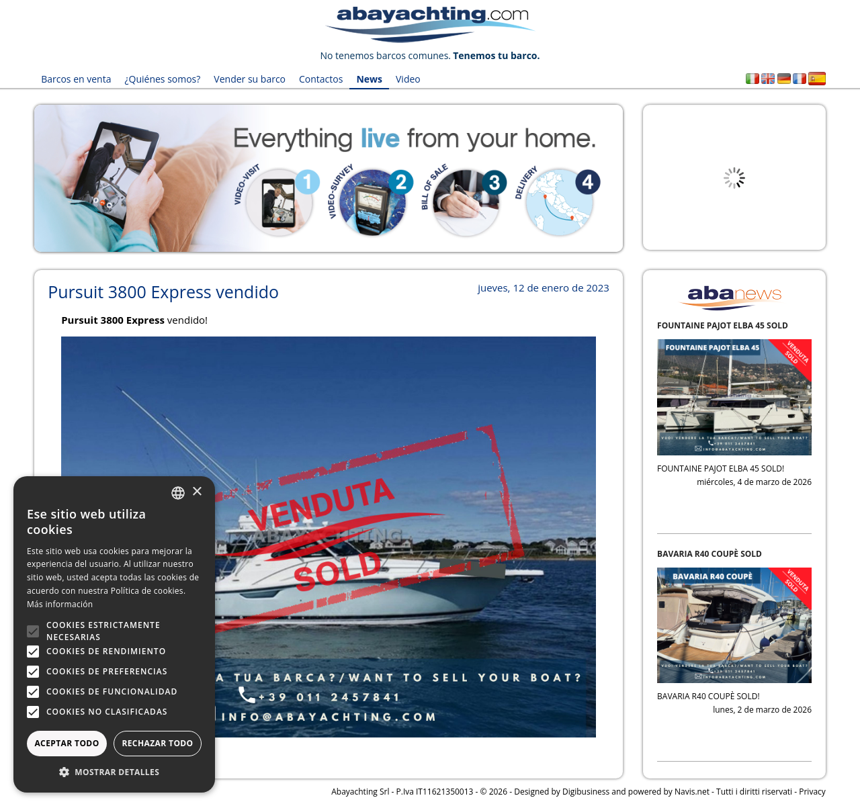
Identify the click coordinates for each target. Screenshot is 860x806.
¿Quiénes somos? (162, 79)
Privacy (812, 791)
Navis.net (692, 791)
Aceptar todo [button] (66, 743)
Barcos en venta (76, 79)
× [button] (196, 492)
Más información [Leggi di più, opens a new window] (60, 604)
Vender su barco (250, 79)
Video (408, 79)
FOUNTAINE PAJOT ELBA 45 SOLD (722, 325)
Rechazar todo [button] (157, 743)
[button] (114, 772)
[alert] (114, 634)
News (369, 79)
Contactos (321, 79)
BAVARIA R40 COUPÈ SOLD (709, 553)
